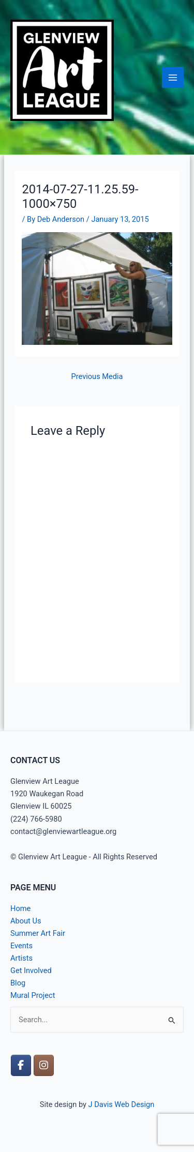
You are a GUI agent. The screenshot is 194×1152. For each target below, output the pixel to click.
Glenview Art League (62, 127)
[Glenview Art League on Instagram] (44, 1065)
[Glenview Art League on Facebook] (21, 1065)
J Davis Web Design (121, 1104)
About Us (25, 921)
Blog (17, 983)
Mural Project (32, 995)
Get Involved (31, 970)
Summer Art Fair (37, 933)
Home (20, 908)
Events (21, 945)
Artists (21, 958)
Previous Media (97, 376)
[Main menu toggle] (173, 77)
